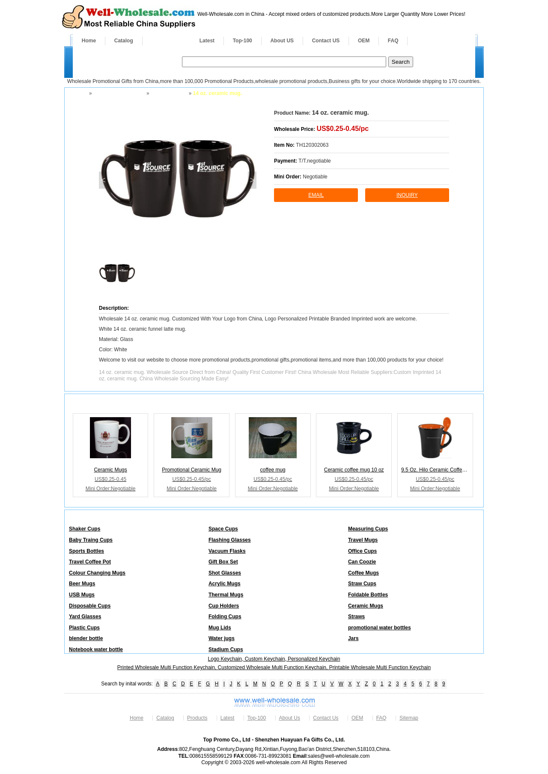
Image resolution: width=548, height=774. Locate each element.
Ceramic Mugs (168, 93)
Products (166, 41)
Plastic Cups (84, 628)
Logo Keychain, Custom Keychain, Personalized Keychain (274, 659)
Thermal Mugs (225, 595)
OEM (363, 41)
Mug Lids (219, 628)
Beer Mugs (82, 584)
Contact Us (325, 718)
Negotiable (315, 177)
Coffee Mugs (363, 573)
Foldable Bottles (368, 595)
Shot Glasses (224, 573)
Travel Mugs (363, 540)
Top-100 (242, 41)
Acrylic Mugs (224, 584)
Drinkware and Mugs (118, 93)
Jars (353, 638)
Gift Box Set (223, 562)
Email (316, 195)
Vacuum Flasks (227, 551)
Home (89, 41)
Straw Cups (362, 584)
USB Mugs (82, 595)
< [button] (103, 180)
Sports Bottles (86, 551)
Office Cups (362, 551)
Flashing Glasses (229, 540)
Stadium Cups (225, 649)
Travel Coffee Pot (90, 562)
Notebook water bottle (96, 649)
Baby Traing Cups (91, 540)
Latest (207, 41)
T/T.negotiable (314, 161)
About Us (289, 718)
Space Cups (223, 529)
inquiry (407, 195)
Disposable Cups (89, 606)
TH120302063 (312, 145)
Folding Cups (224, 617)
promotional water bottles (379, 628)
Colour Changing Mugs (97, 573)
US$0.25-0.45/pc (342, 128)
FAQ (393, 41)
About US (282, 41)
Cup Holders (223, 606)
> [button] (252, 180)
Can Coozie (362, 562)
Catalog (123, 41)
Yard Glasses (85, 617)
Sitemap (408, 718)
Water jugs (221, 638)
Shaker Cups (84, 529)
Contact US (326, 41)
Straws (356, 617)
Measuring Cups (368, 529)
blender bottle (86, 638)
